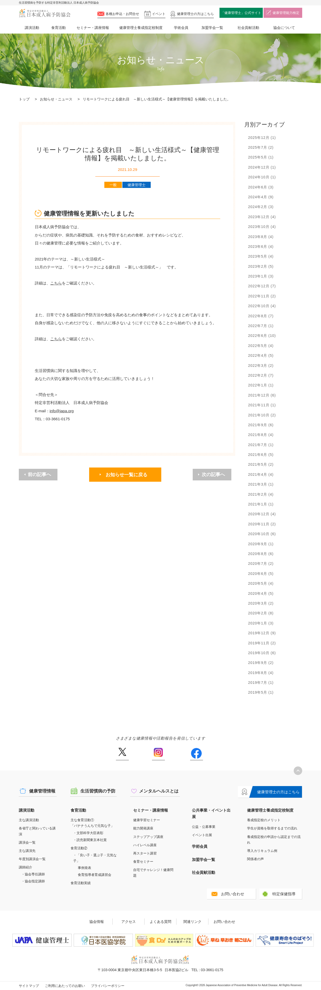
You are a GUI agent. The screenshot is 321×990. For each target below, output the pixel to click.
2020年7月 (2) (261, 563)
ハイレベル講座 (145, 845)
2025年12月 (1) (262, 138)
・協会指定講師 (33, 881)
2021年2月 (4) (261, 494)
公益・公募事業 (203, 827)
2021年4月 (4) (261, 474)
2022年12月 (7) (262, 286)
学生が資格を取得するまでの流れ (272, 828)
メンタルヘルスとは (159, 791)
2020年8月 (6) (261, 554)
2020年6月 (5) (261, 574)
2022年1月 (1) (261, 385)
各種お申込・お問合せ (122, 14)
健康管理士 (195, 14)
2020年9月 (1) (261, 544)
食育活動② (79, 848)
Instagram (158, 754)
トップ (24, 99)
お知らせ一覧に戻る (126, 474)
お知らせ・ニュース (56, 99)
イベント (158, 14)
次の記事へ (213, 474)
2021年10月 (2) (262, 415)
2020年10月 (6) (262, 534)
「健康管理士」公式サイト (241, 13)
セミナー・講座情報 (93, 28)
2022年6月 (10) (262, 336)
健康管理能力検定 (286, 13)
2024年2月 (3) (261, 207)
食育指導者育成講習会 (94, 875)
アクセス (128, 922)
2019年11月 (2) (262, 643)
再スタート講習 (145, 853)
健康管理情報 (42, 791)
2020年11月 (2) (262, 524)
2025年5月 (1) (261, 157)
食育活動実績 (81, 883)
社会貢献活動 (248, 28)
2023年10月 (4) (262, 227)
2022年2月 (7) (261, 375)
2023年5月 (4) (261, 256)
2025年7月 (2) (261, 147)
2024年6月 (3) (261, 187)
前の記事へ (39, 474)
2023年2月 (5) (261, 266)
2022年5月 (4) (261, 346)
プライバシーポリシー (107, 986)
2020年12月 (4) (262, 514)
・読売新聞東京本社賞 (90, 840)
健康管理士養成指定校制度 (141, 28)
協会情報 (96, 922)
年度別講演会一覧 (32, 859)
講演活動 (32, 28)
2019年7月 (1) (261, 682)
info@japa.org (62, 411)
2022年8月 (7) (261, 316)
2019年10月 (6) (262, 653)
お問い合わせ (232, 894)
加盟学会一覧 (212, 28)
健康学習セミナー (146, 820)
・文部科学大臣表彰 (88, 833)
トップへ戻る (298, 770)
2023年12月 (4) (262, 217)
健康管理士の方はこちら (278, 792)
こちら (56, 283)
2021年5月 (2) (261, 464)
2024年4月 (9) (261, 197)
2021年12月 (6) (262, 395)
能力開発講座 (143, 828)
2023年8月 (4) (261, 237)
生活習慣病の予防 (97, 791)
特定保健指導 (283, 894)
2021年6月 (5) (261, 455)
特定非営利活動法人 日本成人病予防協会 (44, 13)
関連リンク (192, 922)
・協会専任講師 (33, 874)
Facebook (196, 754)
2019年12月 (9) (262, 633)
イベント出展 (202, 835)
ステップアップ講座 (148, 837)
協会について (284, 28)
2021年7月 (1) (261, 445)
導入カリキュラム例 (262, 851)
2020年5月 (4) (261, 583)
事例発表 (84, 868)
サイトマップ (29, 986)
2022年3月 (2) (261, 365)
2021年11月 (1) (262, 405)
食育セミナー (143, 862)
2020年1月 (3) (261, 623)
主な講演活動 (29, 820)
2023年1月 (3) (261, 276)
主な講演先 (27, 851)
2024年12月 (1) (262, 167)
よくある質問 (160, 922)
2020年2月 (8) (261, 613)
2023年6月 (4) (261, 246)
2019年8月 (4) (261, 673)
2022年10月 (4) (262, 306)
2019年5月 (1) (261, 692)
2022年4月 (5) (261, 355)
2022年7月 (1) (261, 326)
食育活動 (58, 28)
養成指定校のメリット (264, 820)
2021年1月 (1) (261, 504)
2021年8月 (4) (261, 435)
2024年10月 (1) (262, 177)
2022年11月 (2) (262, 296)
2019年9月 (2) (261, 663)
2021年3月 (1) (261, 484)
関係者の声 (255, 859)
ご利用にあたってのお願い (65, 986)
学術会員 (181, 28)
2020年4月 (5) (261, 593)
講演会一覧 (27, 842)
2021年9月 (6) (261, 425)
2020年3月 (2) (261, 603)
